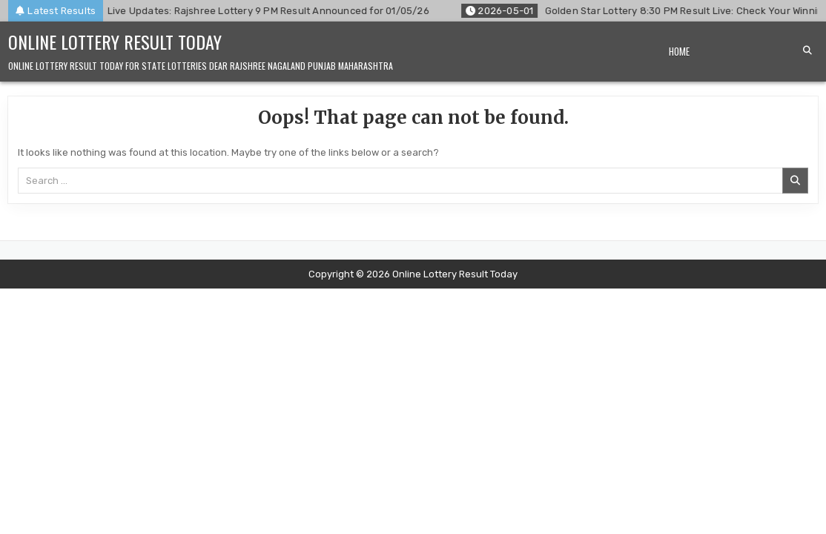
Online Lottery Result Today (115, 41)
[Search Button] (807, 50)
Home (679, 51)
